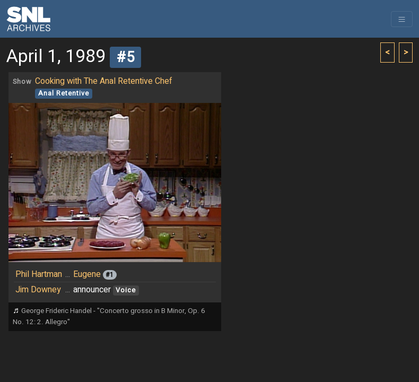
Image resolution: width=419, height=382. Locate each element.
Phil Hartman (38, 274)
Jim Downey (38, 289)
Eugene (87, 274)
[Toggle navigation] (402, 19)
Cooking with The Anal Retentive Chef (103, 81)
